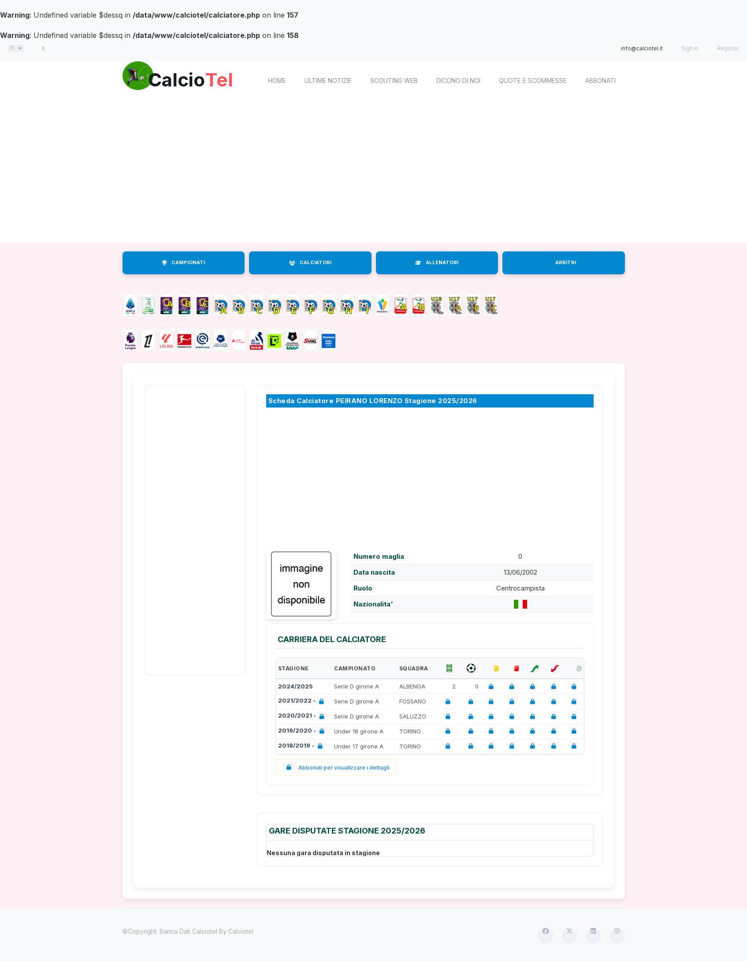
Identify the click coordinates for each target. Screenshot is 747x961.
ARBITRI (565, 262)
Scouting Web (394, 80)
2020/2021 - (303, 716)
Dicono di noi (458, 80)
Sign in (690, 48)
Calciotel (240, 931)
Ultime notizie (328, 80)
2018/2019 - (302, 746)
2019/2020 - (303, 731)
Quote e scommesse (533, 80)
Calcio (197, 79)
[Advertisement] (387, 172)
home (277, 80)
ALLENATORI (436, 262)
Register (728, 48)
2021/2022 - (302, 701)
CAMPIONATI (183, 262)
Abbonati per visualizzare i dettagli (336, 767)
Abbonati (600, 80)
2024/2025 (295, 686)
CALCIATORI (310, 262)
